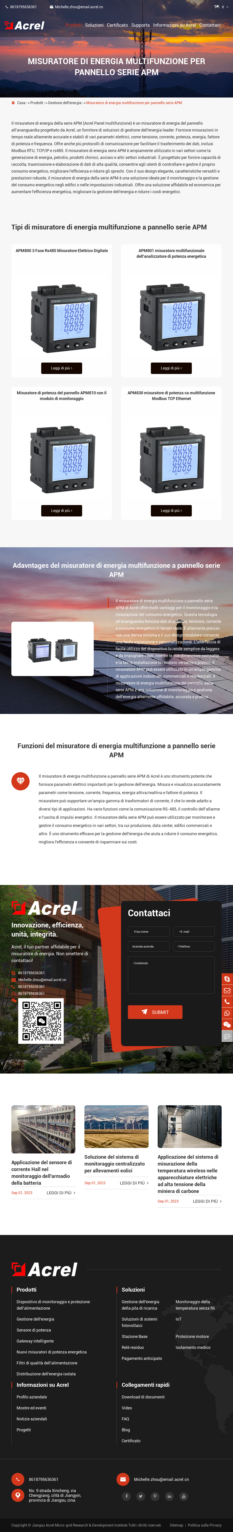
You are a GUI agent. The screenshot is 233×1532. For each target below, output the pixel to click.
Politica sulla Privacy (205, 1525)
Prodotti (73, 25)
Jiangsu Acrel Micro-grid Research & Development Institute (79, 1525)
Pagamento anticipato (142, 1358)
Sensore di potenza (34, 1329)
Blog (126, 1429)
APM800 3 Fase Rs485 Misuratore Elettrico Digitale (62, 250)
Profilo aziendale (32, 1396)
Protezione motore (192, 1336)
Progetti (24, 1429)
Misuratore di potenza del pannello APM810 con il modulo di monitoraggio (61, 395)
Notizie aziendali (32, 1418)
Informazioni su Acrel (174, 25)
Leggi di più (61, 368)
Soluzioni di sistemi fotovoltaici (139, 1322)
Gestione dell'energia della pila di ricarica (140, 1304)
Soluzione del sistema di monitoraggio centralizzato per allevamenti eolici (114, 1164)
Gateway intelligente (35, 1340)
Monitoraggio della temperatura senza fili (195, 1304)
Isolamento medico (193, 1347)
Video (127, 1407)
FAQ (125, 1418)
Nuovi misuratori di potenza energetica (52, 1351)
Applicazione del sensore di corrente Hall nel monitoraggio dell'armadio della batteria (41, 1173)
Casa (21, 103)
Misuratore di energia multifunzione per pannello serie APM (134, 103)
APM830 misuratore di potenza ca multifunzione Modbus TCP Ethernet (171, 395)
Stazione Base (134, 1336)
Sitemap (176, 1525)
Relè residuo (133, 1347)
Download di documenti (143, 1396)
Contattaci (209, 25)
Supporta (140, 25)
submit (155, 1012)
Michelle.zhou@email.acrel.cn (76, 7)
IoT (179, 1318)
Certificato (117, 25)
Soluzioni (94, 25)
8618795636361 (21, 7)
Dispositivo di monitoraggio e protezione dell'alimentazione (53, 1304)
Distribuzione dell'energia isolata (46, 1373)
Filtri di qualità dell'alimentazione (47, 1362)
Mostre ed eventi (31, 1407)
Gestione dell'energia (64, 103)
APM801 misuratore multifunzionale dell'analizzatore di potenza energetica (171, 253)
